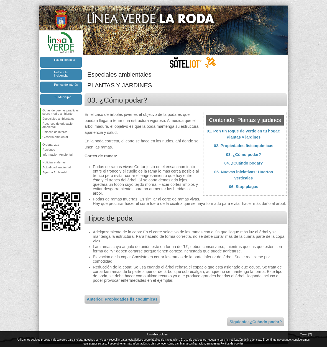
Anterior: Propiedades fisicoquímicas (122, 299)
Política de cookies (231, 343)
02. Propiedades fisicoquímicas (243, 146)
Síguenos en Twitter (52, 183)
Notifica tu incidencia (61, 74)
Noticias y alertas (54, 162)
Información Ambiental (57, 154)
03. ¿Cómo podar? (243, 154)
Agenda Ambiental (54, 172)
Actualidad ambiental (56, 167)
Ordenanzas (50, 144)
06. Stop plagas (243, 186)
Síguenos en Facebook (43, 183)
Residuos (48, 149)
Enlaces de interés (55, 132)
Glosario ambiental (55, 137)
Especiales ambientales (58, 118)
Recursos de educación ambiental (58, 125)
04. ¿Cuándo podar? (243, 163)
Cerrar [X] (306, 334)
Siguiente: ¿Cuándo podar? (255, 322)
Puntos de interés (66, 84)
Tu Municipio (62, 97)
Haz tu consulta (64, 59)
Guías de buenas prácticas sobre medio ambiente (60, 112)
